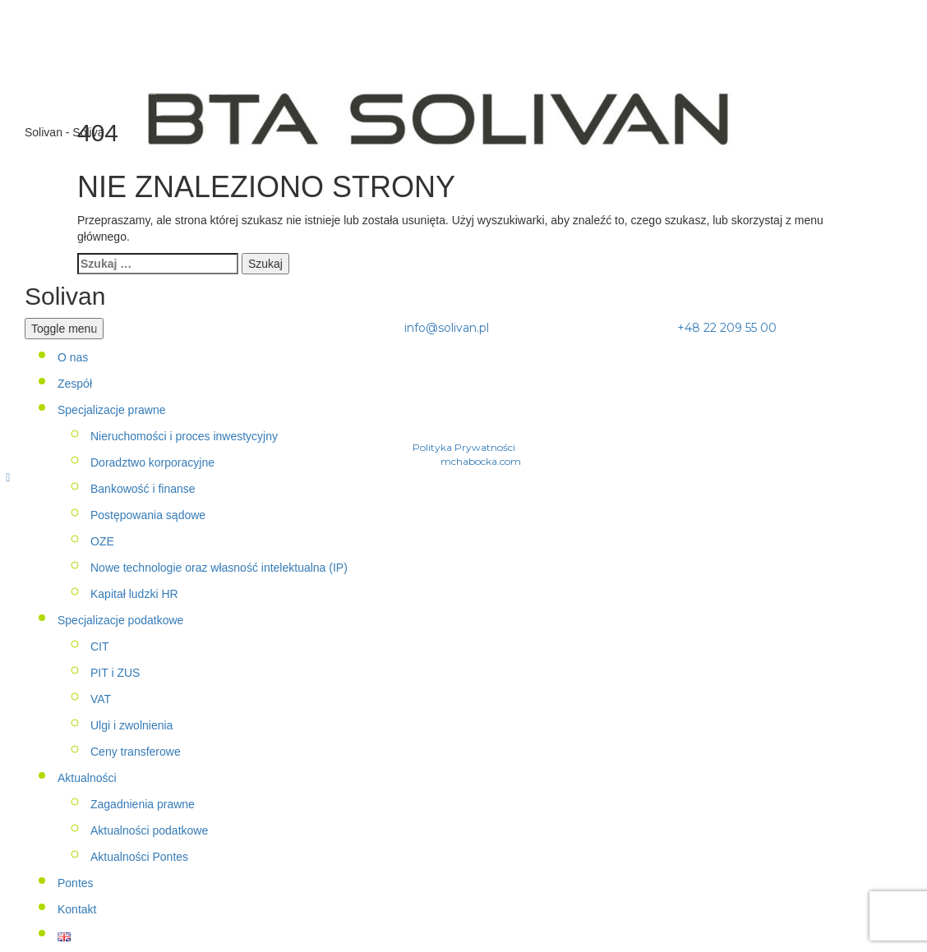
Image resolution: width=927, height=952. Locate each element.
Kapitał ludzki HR (134, 593)
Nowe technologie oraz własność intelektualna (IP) (219, 567)
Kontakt (77, 909)
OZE (102, 541)
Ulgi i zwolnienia (131, 725)
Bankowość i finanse (143, 488)
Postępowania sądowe (147, 515)
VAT (100, 699)
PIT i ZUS (115, 672)
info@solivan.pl (446, 327)
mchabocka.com (480, 461)
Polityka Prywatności (464, 447)
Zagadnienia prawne (142, 804)
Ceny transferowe (135, 751)
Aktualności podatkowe (149, 830)
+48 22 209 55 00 (725, 327)
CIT (99, 646)
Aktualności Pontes (139, 856)
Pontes (76, 883)
